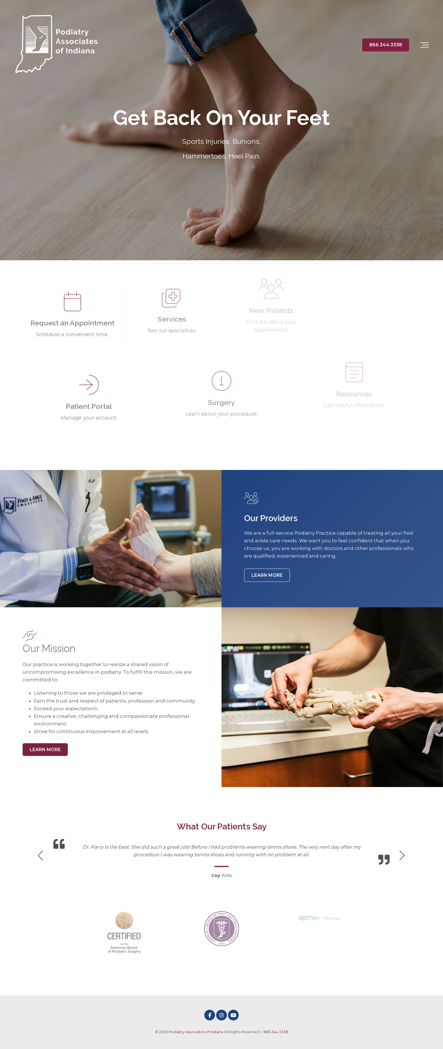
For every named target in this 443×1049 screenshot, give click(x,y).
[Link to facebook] (209, 1015)
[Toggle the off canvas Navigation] (425, 45)
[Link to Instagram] (221, 1015)
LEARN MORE (267, 575)
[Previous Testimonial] (41, 856)
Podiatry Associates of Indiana (196, 1032)
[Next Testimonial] (402, 856)
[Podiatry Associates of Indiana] (56, 45)
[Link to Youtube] (233, 1015)
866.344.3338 (385, 44)
